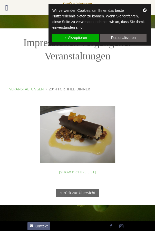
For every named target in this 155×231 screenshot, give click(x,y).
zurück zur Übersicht (77, 192)
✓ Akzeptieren (75, 38)
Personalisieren (123, 38)
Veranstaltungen (26, 89)
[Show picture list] (77, 172)
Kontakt (41, 226)
